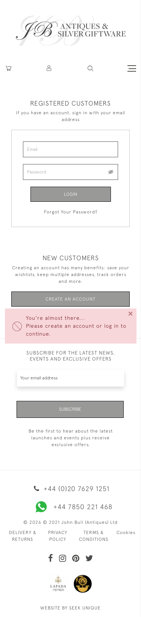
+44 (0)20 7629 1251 (70, 489)
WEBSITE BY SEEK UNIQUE (70, 608)
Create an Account (70, 299)
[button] (49, 68)
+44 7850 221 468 (70, 507)
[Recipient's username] (70, 378)
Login (70, 194)
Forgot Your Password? (70, 212)
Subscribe (70, 409)
